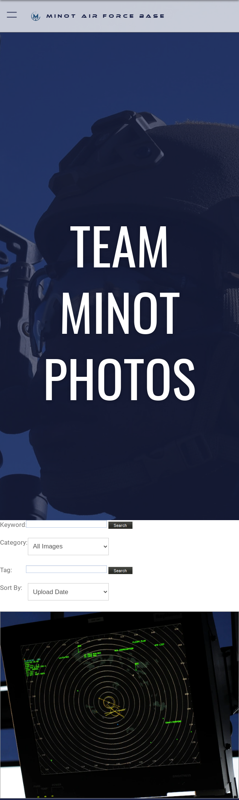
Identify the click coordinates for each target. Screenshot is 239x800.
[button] (12, 16)
